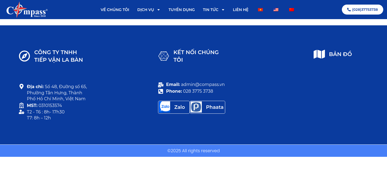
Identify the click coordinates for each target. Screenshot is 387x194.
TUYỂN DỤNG (182, 9)
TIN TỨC (214, 9)
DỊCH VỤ (149, 9)
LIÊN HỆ (241, 9)
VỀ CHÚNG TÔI (115, 9)
